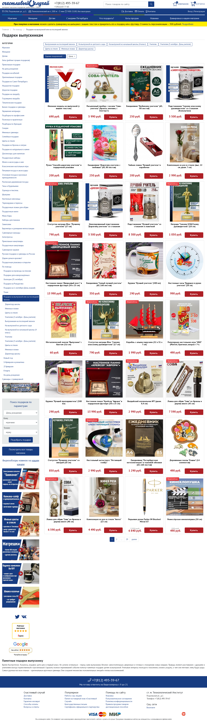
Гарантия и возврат (32, 701)
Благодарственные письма (76, 704)
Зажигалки (6, 224)
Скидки (5, 128)
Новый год (8, 358)
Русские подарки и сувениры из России (18, 254)
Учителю (8, 337)
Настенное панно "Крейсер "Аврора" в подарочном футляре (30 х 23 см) (104, 402)
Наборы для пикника (11, 220)
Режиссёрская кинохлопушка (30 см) (184, 519)
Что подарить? (106, 18)
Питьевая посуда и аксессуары (15, 170)
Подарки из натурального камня (15, 149)
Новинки (154, 18)
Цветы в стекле (8, 141)
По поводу (17, 29)
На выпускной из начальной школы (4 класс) (127, 44)
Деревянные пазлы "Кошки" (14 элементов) (185, 461)
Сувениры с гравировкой (12, 379)
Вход (190, 11)
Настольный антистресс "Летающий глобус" (104, 461)
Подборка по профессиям (13, 115)
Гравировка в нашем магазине (184, 18)
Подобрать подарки (21, 439)
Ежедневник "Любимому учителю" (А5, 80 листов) (144, 107)
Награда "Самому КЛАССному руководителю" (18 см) (185, 225)
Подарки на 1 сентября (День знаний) (19, 288)
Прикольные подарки (11, 64)
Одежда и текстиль (10, 190)
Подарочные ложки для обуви (15, 207)
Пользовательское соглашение (119, 698)
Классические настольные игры (15, 166)
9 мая (6, 292)
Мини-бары (7, 216)
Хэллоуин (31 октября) (13, 279)
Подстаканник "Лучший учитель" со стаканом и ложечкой (144, 225)
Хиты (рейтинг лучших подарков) (16, 60)
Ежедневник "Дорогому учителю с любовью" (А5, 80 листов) (104, 166)
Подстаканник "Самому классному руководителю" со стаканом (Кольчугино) (184, 108)
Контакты (152, 11)
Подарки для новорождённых (17, 275)
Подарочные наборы (11, 158)
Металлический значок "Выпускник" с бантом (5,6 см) (64, 343)
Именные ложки (12, 308)
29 (127, 539)
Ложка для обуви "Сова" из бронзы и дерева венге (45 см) (185, 402)
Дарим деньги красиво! (12, 258)
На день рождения (10, 69)
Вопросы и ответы (31, 707)
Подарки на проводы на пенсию (17, 271)
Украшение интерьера (11, 111)
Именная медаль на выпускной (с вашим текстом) (64, 107)
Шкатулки (6, 194)
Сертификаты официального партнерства (82, 707)
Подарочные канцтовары (13, 245)
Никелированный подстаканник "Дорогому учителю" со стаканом (104, 225)
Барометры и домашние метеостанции (18, 228)
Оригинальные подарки (12, 77)
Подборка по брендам (12, 124)
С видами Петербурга (77, 18)
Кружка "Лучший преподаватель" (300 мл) (64, 402)
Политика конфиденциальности (119, 701)
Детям (52, 18)
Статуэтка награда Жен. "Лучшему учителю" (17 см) (63, 225)
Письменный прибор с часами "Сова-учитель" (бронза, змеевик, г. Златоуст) (104, 108)
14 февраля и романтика (14, 362)
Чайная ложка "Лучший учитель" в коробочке (144, 166)
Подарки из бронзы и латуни (14, 145)
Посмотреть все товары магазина (21, 451)
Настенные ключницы (11, 199)
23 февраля (8, 366)
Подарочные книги (10, 211)
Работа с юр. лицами (73, 696)
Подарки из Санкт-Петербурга (14, 81)
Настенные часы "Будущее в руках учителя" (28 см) (184, 284)
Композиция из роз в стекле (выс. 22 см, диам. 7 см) (184, 166)
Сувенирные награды (11, 233)
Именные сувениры (10, 132)
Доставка (129, 11)
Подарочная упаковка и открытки (16, 262)
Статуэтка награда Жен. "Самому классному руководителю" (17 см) (104, 343)
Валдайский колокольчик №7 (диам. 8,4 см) (144, 402)
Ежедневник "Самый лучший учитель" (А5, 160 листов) (104, 284)
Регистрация (199, 11)
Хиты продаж (132, 18)
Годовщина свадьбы (11, 98)
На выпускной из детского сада (18, 325)
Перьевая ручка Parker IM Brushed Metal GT (144, 520)
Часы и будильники (10, 186)
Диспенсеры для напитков (13, 153)
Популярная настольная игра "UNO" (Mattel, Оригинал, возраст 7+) (185, 343)
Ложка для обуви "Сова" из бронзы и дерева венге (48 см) (64, 520)
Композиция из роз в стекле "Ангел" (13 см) (104, 520)
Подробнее (187, 24)
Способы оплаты (31, 704)
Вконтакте (151, 707)
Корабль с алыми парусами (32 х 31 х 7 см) (144, 343)
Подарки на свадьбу (11, 94)
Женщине (32, 18)
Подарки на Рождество (13, 284)
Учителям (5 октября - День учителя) (20, 317)
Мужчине (12, 18)
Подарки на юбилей (10, 73)
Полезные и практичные (12, 119)
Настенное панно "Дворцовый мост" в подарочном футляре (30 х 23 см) (64, 284)
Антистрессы (7, 237)
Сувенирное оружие (10, 250)
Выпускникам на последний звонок (20, 321)
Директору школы (12, 304)
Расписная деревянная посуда (15, 182)
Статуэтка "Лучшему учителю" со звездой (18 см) (63, 461)
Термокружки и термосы (12, 203)
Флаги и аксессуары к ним (13, 162)
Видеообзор (92, 66)
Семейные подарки (10, 136)
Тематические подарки (12, 103)
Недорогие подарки (10, 86)
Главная (5, 29)
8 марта (7, 370)
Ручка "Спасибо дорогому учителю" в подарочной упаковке (63, 166)
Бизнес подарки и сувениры (13, 107)
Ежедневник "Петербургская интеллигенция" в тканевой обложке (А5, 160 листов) (144, 462)
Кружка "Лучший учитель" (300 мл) (144, 283)
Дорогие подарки (9, 90)
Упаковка (109, 696)
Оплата (141, 11)
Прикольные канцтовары (12, 241)
